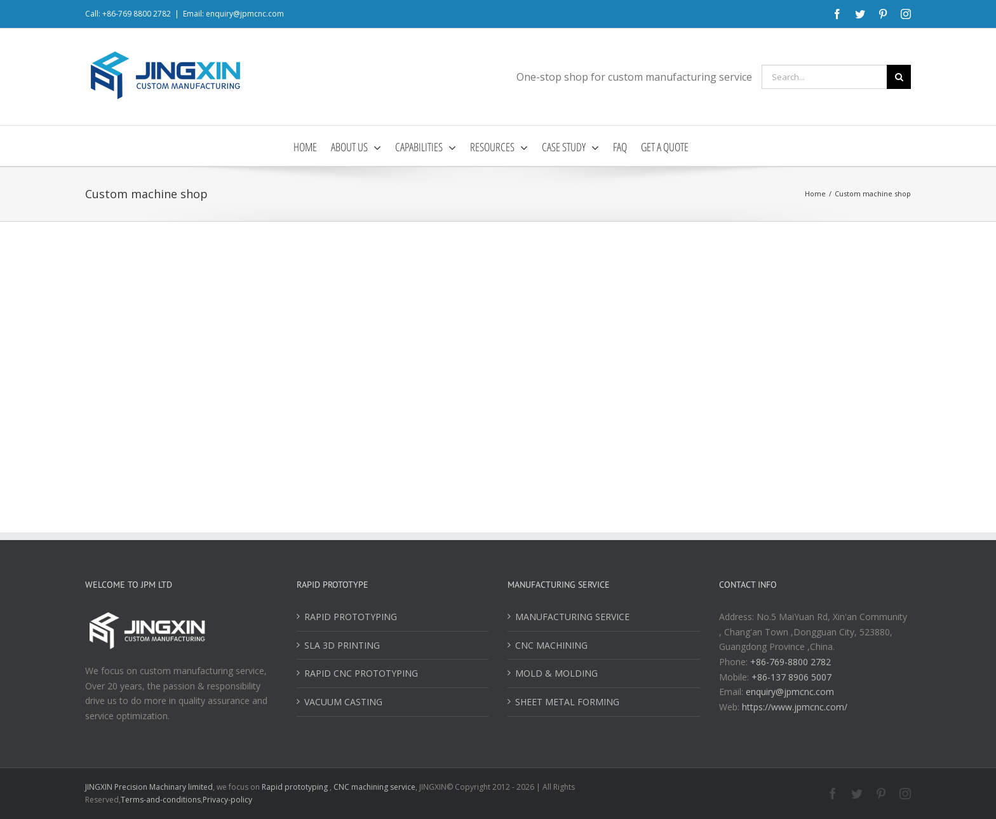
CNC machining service (374, 787)
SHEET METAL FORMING (567, 702)
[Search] (899, 77)
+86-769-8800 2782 (790, 662)
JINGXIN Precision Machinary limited (149, 787)
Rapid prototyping (296, 787)
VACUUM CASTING (343, 702)
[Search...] (824, 77)
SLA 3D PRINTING (342, 645)
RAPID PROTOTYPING (350, 617)
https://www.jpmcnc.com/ (794, 707)
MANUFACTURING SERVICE (572, 617)
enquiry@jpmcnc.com (790, 692)
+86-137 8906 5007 (791, 677)
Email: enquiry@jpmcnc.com (233, 13)
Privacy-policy (227, 799)
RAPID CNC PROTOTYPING (361, 673)
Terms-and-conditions (161, 799)
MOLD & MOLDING (556, 673)
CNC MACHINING (551, 645)
